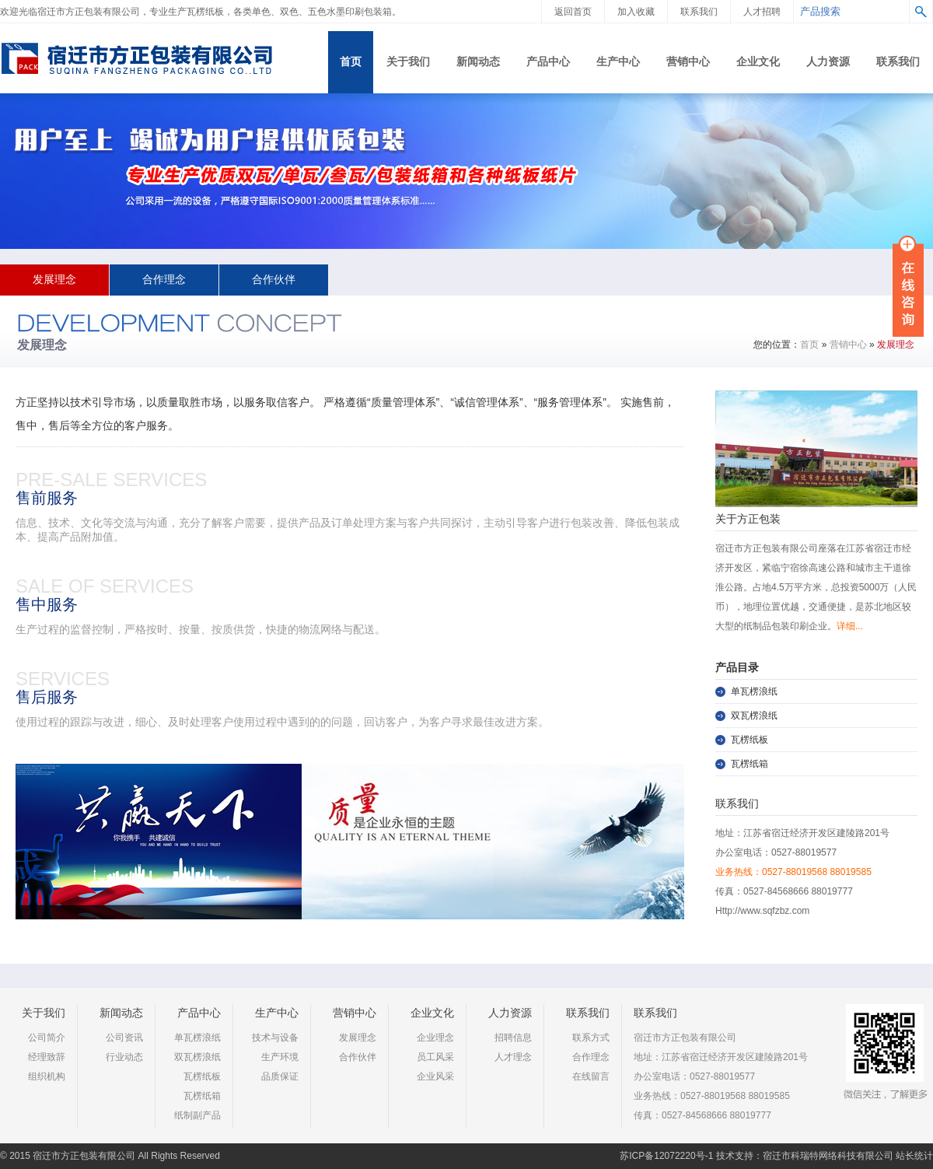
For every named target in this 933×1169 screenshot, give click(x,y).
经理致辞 (46, 1057)
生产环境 (280, 1057)
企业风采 (435, 1076)
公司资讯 (124, 1037)
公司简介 (46, 1037)
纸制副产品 (197, 1115)
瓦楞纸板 (749, 739)
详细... (850, 626)
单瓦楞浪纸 (754, 691)
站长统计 (914, 1155)
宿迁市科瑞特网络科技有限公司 (828, 1155)
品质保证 (280, 1076)
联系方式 (591, 1037)
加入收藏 (636, 11)
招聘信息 (513, 1037)
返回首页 (573, 11)
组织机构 (46, 1076)
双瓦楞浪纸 (754, 715)
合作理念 (164, 279)
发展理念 (54, 279)
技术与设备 (275, 1037)
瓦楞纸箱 (749, 763)
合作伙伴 (273, 279)
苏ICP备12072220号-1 (666, 1155)
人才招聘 (762, 11)
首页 (809, 344)
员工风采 (435, 1057)
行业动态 (124, 1057)
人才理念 (513, 1057)
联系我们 (699, 11)
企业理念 (435, 1037)
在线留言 (591, 1076)
